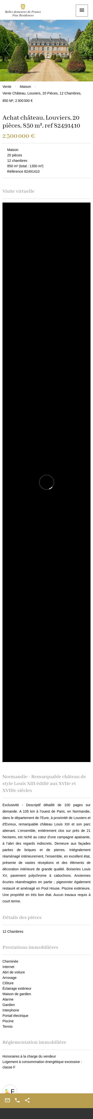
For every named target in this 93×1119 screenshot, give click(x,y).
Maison (25, 87)
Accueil (26, 11)
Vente (6, 87)
